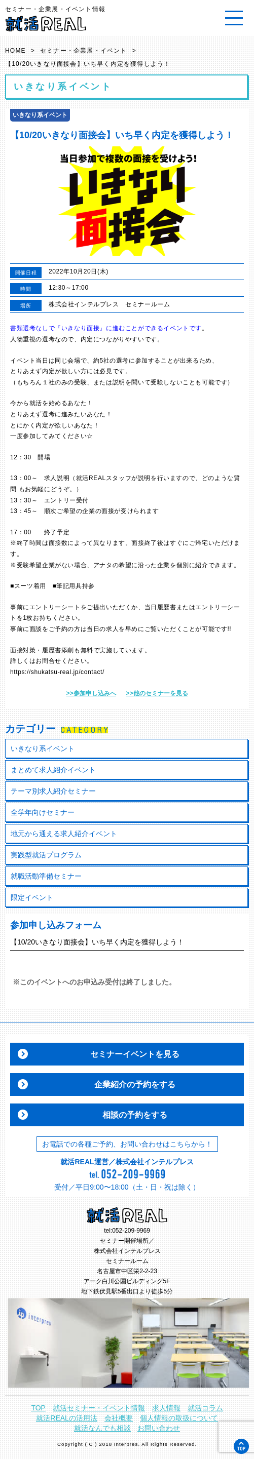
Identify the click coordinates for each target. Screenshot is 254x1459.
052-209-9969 (131, 1230)
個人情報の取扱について (179, 1418)
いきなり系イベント (43, 748)
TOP (38, 1408)
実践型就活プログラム (46, 855)
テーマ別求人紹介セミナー (53, 791)
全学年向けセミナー (43, 812)
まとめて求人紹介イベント (53, 770)
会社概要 (118, 1418)
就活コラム (205, 1408)
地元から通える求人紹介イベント (64, 834)
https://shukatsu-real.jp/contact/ (57, 672)
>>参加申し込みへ (91, 693)
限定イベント (32, 897)
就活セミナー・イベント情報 (99, 1408)
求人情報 (166, 1408)
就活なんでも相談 (102, 1428)
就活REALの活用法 (66, 1418)
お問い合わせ (158, 1428)
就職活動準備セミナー (46, 876)
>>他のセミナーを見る (157, 693)
